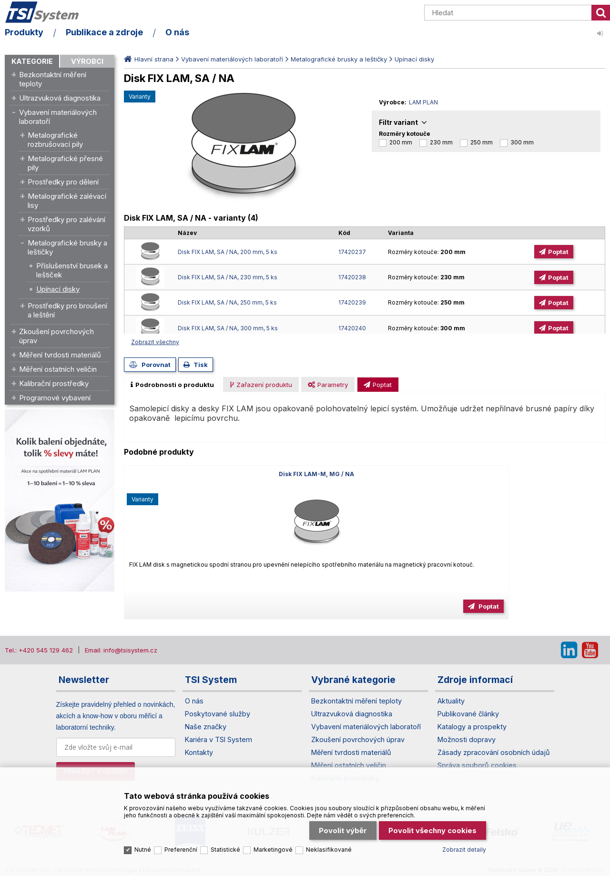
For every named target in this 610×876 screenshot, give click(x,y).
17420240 (352, 328)
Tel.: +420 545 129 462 (39, 650)
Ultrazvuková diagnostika (60, 97)
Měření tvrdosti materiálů (60, 354)
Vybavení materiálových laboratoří (58, 117)
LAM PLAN (423, 102)
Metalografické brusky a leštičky (67, 247)
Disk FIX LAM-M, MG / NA (201, 474)
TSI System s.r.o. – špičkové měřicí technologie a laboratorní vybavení (59, 15)
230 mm (441, 142)
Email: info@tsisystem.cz (121, 650)
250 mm (481, 142)
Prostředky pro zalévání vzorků (66, 224)
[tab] (172, 384)
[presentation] (172, 384)
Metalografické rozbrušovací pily (55, 140)
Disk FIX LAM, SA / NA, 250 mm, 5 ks (227, 302)
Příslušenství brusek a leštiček (72, 270)
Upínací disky (58, 289)
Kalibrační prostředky (54, 383)
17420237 (352, 251)
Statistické (225, 831)
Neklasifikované (329, 831)
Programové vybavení (55, 397)
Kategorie (32, 61)
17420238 (352, 277)
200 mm (400, 142)
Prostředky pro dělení (63, 181)
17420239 (352, 302)
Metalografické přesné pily (65, 163)
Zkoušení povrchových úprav (56, 336)
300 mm (522, 142)
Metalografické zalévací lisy (67, 201)
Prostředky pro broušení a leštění (67, 310)
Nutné (142, 831)
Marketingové (273, 831)
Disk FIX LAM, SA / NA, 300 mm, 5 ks (228, 328)
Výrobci (87, 61)
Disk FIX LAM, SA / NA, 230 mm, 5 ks (227, 277)
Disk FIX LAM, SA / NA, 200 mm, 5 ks (227, 251)
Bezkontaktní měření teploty (52, 79)
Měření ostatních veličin (58, 369)
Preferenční (180, 831)
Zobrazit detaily (464, 831)
